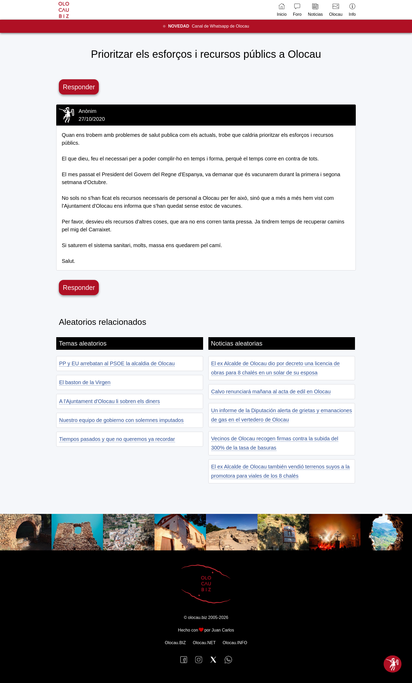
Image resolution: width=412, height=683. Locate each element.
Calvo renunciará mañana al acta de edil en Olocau (271, 391)
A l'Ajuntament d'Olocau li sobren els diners (109, 401)
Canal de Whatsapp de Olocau (208, 26)
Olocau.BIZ (175, 642)
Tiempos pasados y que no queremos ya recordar (117, 439)
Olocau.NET (204, 642)
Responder (79, 87)
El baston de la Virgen (84, 382)
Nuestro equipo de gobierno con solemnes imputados (121, 420)
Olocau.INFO (235, 642)
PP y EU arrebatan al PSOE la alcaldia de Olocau (117, 363)
